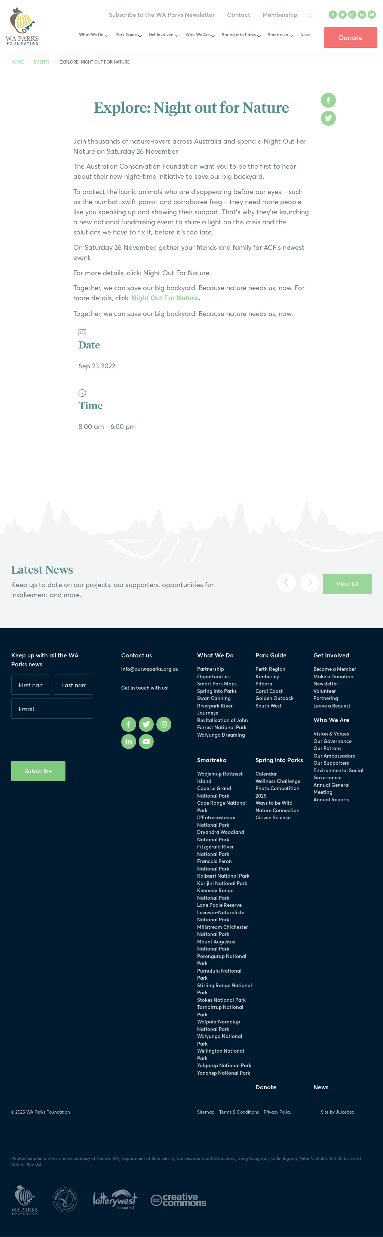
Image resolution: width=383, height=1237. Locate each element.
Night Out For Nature (165, 298)
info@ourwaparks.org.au (150, 669)
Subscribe (38, 771)
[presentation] (68, 737)
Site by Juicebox (337, 1112)
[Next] (310, 582)
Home (17, 62)
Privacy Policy (277, 1112)
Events (42, 62)
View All (347, 584)
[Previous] (286, 582)
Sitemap (205, 1112)
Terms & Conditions (239, 1112)
